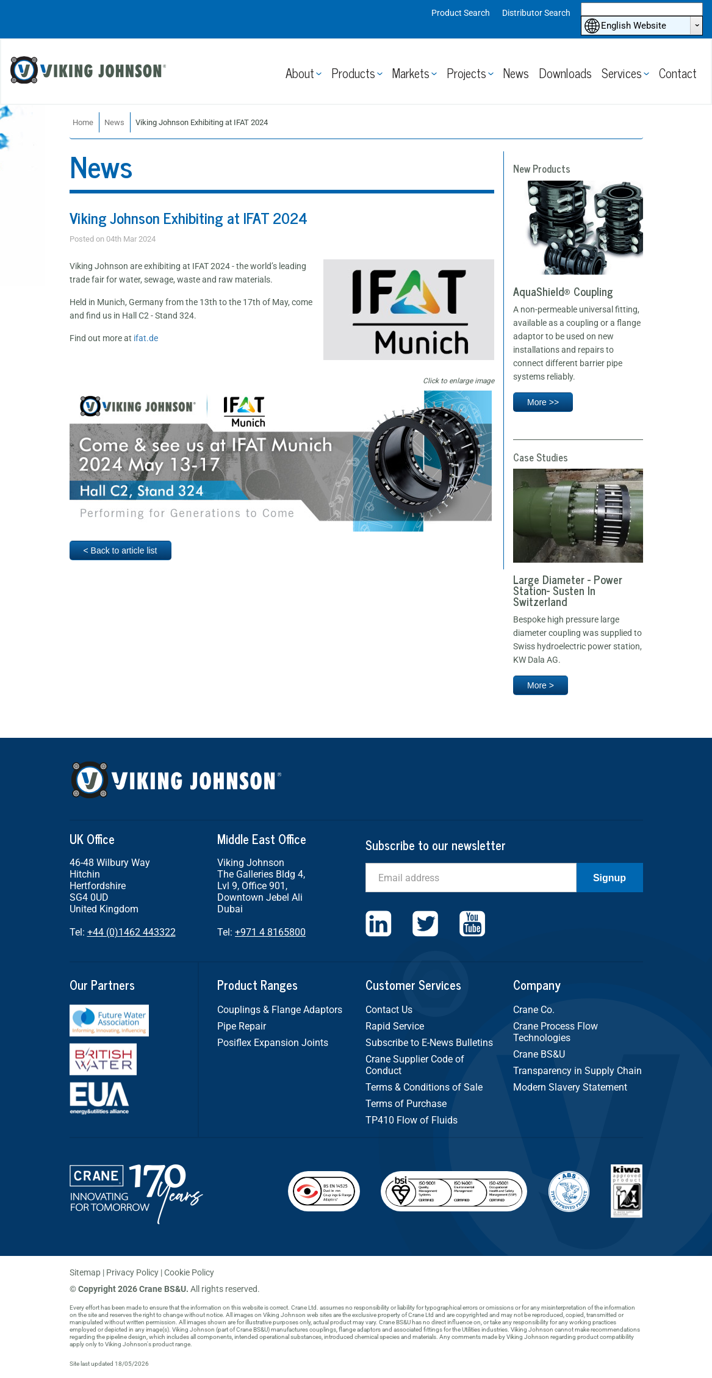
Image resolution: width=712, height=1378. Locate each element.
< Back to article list (120, 550)
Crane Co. (534, 1009)
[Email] (471, 877)
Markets (411, 73)
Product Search (460, 13)
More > (540, 685)
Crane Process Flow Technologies (555, 1032)
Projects (466, 73)
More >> (543, 402)
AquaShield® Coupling (563, 291)
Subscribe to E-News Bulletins (429, 1042)
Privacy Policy (132, 1272)
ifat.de (146, 338)
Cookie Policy (189, 1272)
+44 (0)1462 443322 (131, 932)
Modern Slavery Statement (570, 1087)
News (516, 73)
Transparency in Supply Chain (577, 1071)
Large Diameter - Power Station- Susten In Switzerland (567, 590)
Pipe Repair (241, 1026)
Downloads (565, 73)
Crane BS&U (539, 1054)
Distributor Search (536, 13)
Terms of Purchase (406, 1103)
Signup (609, 878)
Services (622, 73)
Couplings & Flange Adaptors (279, 1009)
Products (353, 73)
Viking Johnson (90, 71)
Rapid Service (394, 1026)
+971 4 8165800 (270, 932)
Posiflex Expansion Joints (272, 1042)
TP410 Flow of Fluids (411, 1120)
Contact (678, 73)
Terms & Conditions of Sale (424, 1087)
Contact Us (388, 1009)
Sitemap (85, 1272)
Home (83, 122)
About (300, 73)
